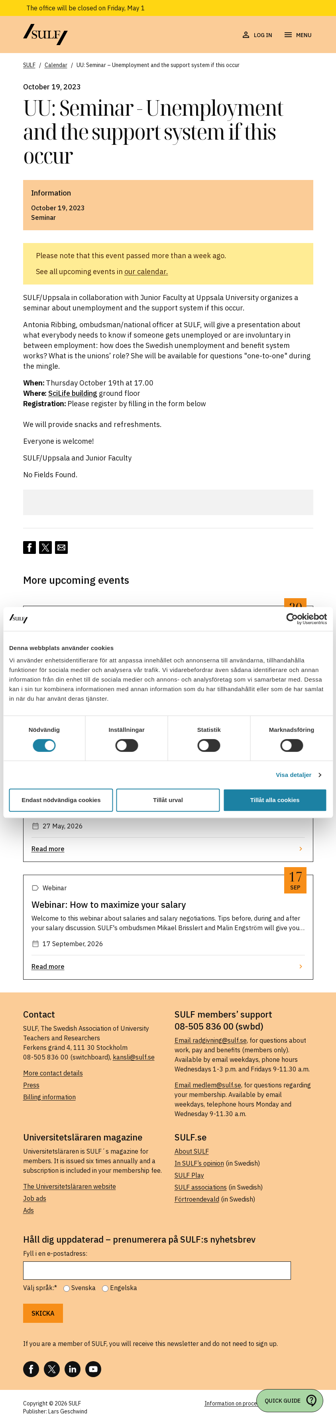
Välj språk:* (40, 1288)
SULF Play (189, 1175)
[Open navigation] (297, 35)
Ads (28, 1210)
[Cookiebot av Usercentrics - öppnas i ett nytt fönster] (292, 619)
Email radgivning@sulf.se (211, 1040)
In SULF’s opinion (199, 1163)
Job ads (34, 1198)
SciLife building (72, 393)
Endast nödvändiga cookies (61, 799)
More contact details (53, 1073)
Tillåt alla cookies (275, 799)
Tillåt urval (168, 799)
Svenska (83, 1288)
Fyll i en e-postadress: (55, 1253)
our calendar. (146, 271)
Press (31, 1085)
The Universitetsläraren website (69, 1186)
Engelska (123, 1288)
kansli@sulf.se (134, 1057)
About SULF (192, 1151)
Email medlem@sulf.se (208, 1085)
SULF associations (201, 1187)
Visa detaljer (293, 774)
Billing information (49, 1097)
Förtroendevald (197, 1199)
